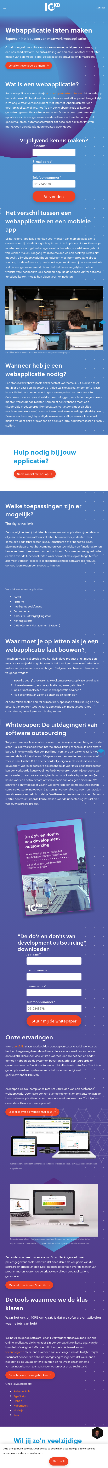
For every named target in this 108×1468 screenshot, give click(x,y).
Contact (100, 7)
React (17, 1415)
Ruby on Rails (22, 1391)
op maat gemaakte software (64, 93)
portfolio (18, 1046)
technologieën (14, 1352)
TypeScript (20, 1396)
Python (18, 1401)
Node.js (18, 1410)
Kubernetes (21, 1405)
